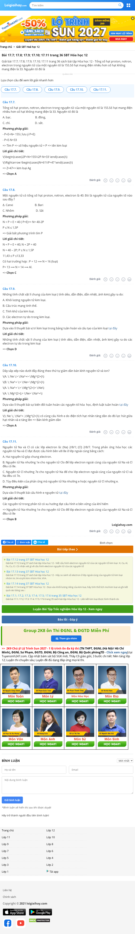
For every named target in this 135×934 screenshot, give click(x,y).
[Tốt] (123, 180)
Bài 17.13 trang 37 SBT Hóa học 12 (28, 571)
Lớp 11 (6, 837)
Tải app (52, 871)
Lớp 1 (5, 871)
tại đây (112, 328)
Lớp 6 (49, 851)
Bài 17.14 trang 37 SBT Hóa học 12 (28, 583)
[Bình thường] (117, 180)
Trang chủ (8, 830)
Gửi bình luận (12, 800)
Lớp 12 (50, 830)
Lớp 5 (5, 858)
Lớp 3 (5, 864)
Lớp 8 (49, 844)
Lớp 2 (49, 864)
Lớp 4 (49, 858)
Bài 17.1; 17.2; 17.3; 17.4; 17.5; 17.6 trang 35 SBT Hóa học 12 (44, 595)
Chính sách (9, 897)
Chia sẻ (8, 542)
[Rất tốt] (129, 180)
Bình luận (23, 542)
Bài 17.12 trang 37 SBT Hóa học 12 (28, 559)
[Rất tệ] (105, 180)
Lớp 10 (50, 837)
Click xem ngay (117, 652)
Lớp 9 (5, 844)
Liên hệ (7, 890)
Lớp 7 (5, 851)
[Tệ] (111, 180)
